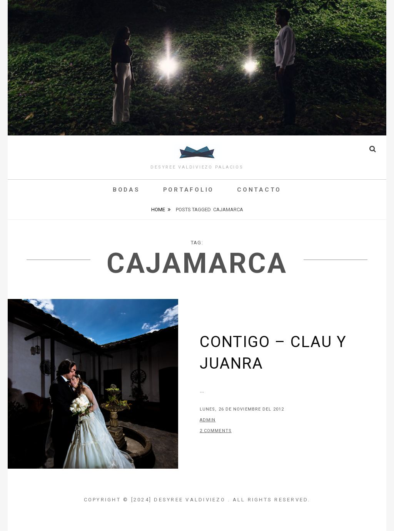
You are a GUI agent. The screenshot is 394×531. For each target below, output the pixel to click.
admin (208, 419)
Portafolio (188, 189)
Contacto (259, 189)
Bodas (126, 189)
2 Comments (216, 430)
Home (158, 209)
